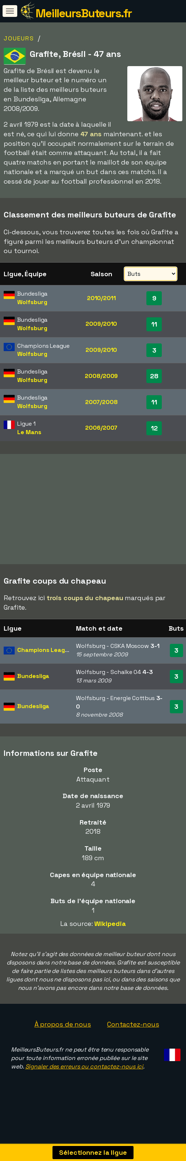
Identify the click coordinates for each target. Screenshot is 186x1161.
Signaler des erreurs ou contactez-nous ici (84, 1082)
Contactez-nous (133, 1039)
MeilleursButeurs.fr (84, 13)
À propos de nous (62, 1039)
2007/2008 (101, 402)
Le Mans (29, 432)
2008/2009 (101, 376)
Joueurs (19, 38)
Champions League (44, 665)
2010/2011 (101, 298)
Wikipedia (109, 938)
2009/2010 (101, 324)
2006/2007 (101, 428)
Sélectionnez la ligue (93, 1152)
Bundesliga (33, 691)
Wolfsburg (32, 302)
